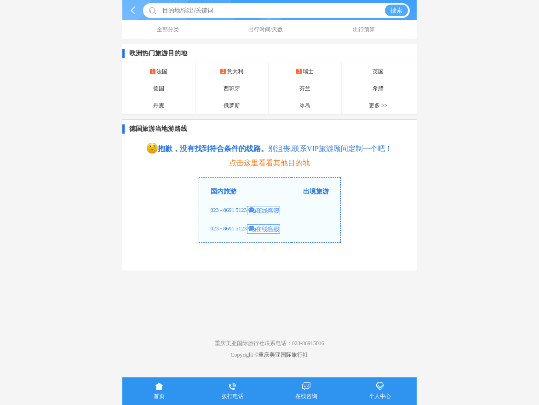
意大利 (231, 71)
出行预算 (367, 29)
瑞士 (305, 71)
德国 (158, 88)
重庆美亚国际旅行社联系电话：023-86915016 (269, 343)
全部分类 (171, 29)
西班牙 (232, 88)
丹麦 (158, 105)
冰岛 (304, 105)
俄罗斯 (232, 105)
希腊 (378, 88)
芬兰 (304, 88)
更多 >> (378, 105)
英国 (378, 71)
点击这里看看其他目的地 (269, 163)
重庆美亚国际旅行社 (283, 355)
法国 (158, 71)
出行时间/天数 (269, 29)
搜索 (396, 10)
